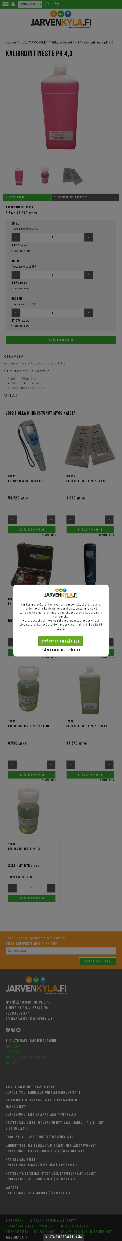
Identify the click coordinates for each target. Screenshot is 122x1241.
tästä (61, 628)
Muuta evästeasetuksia (63, 1237)
